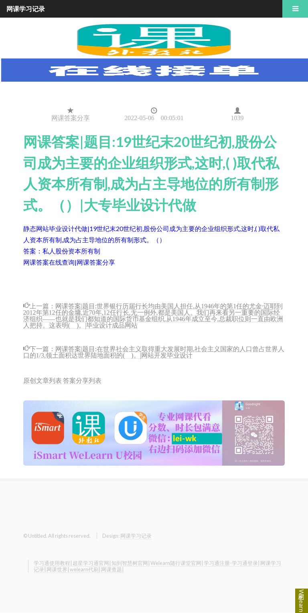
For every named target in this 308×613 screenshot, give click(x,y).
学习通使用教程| (53, 563)
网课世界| (58, 569)
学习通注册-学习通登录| (231, 563)
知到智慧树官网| (130, 563)
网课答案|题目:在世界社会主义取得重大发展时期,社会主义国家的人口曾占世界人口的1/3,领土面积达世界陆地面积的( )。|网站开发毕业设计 (154, 351)
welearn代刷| (85, 569)
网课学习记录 (136, 536)
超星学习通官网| (92, 563)
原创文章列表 (42, 380)
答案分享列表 (82, 380)
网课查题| (112, 569)
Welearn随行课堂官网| (176, 563)
